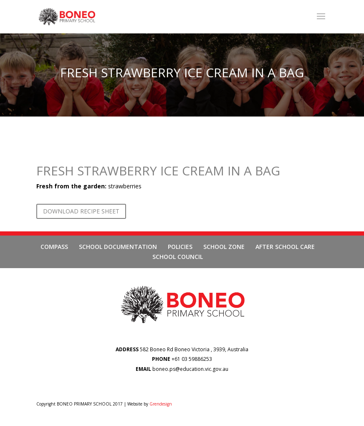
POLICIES (180, 247)
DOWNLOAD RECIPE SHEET (81, 211)
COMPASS (54, 247)
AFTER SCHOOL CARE (285, 247)
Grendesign (160, 404)
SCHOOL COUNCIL (177, 257)
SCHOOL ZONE (224, 247)
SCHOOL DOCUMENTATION (118, 247)
